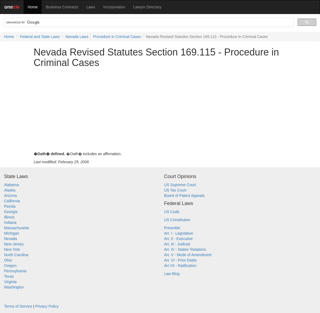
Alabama (11, 185)
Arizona (10, 195)
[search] (148, 22)
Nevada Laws (77, 36)
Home (33, 7)
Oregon (10, 265)
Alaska (9, 190)
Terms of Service (18, 306)
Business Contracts (62, 7)
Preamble (172, 228)
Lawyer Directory (147, 7)
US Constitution (177, 220)
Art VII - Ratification (180, 265)
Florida (10, 206)
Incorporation (114, 7)
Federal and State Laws (40, 36)
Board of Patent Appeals (184, 195)
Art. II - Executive (178, 239)
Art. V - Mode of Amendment (188, 255)
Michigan (11, 233)
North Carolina (16, 255)
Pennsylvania (15, 271)
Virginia (10, 282)
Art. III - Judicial (177, 244)
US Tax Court (175, 190)
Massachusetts (16, 228)
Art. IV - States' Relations (185, 249)
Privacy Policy (47, 306)
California (12, 201)
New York (12, 249)
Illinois (9, 217)
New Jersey (14, 244)
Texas (9, 276)
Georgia (10, 212)
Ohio (8, 260)
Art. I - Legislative (178, 233)
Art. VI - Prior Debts (180, 260)
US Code (171, 212)
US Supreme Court (180, 185)
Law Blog (172, 274)
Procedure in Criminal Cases (117, 36)
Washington (14, 287)
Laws (90, 7)
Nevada (10, 239)
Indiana (10, 222)
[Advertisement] (160, 109)
